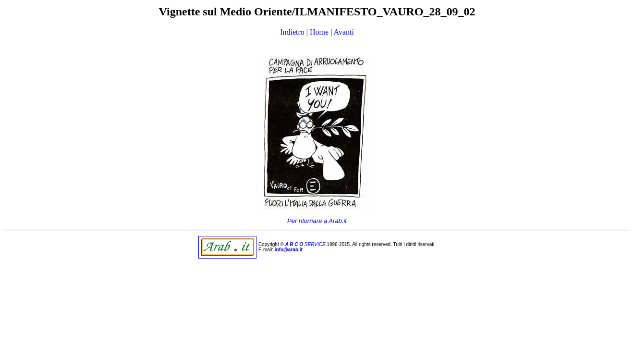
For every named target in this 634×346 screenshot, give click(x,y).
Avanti (343, 32)
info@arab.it (289, 249)
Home (319, 32)
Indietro (292, 32)
